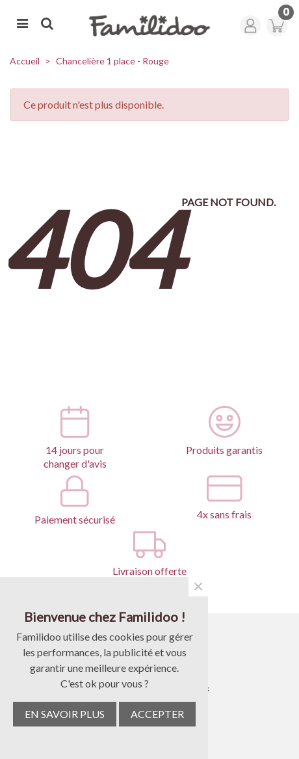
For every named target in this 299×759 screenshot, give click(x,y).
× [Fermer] (198, 586)
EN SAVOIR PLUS (65, 714)
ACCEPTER (157, 714)
